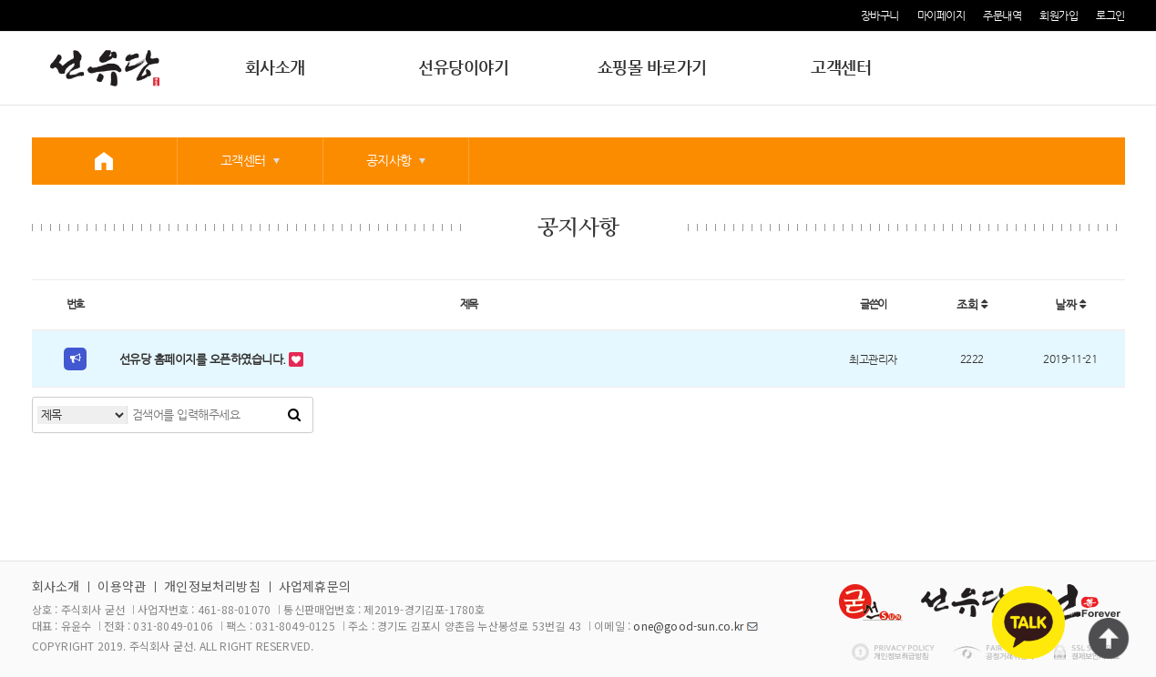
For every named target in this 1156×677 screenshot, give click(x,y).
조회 (972, 304)
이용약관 (121, 586)
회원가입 (1058, 15)
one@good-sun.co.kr (688, 625)
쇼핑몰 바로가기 (652, 66)
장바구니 (880, 15)
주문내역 (1002, 15)
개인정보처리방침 (212, 586)
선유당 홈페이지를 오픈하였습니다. (204, 359)
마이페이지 (941, 15)
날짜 (1070, 304)
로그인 (1110, 15)
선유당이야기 (463, 66)
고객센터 (841, 66)
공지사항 (389, 160)
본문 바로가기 (0, 0)
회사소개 (275, 66)
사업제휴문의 (315, 586)
